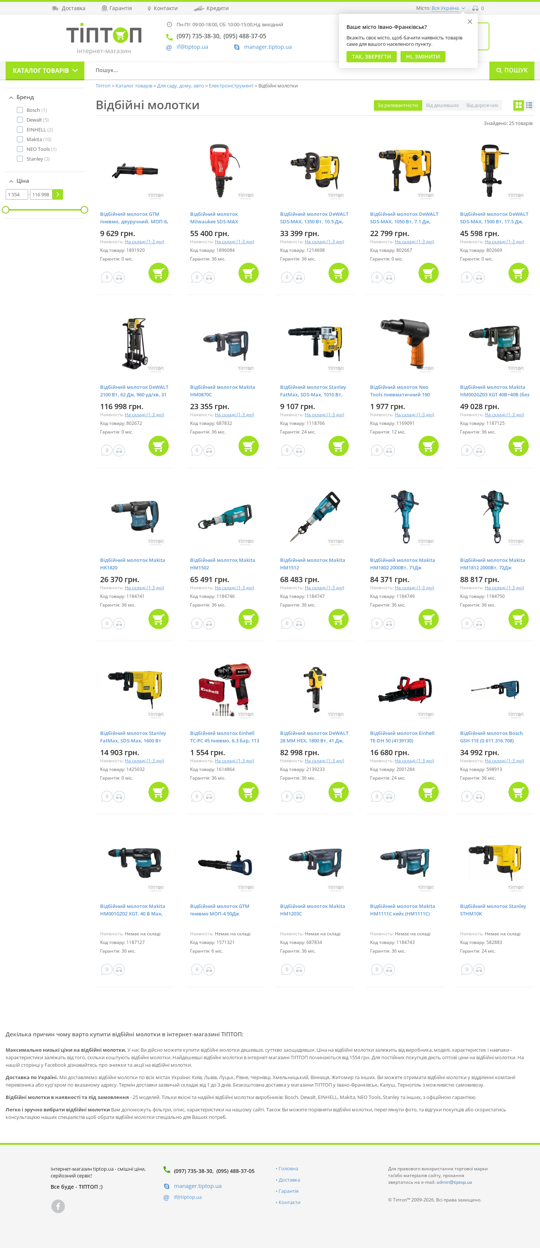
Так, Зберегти (371, 56)
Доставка (289, 1179)
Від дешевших (442, 105)
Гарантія (288, 1191)
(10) (39, 139)
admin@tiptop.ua (454, 1182)
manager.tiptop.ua (268, 47)
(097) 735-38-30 (193, 1170)
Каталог (41, 70)
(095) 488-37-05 (235, 1170)
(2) (40, 129)
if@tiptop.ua (188, 1197)
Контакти (289, 1202)
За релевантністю (398, 105)
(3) (38, 158)
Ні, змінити (423, 56)
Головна (288, 1168)
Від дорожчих (482, 105)
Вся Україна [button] (445, 8)
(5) (38, 119)
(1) (37, 110)
